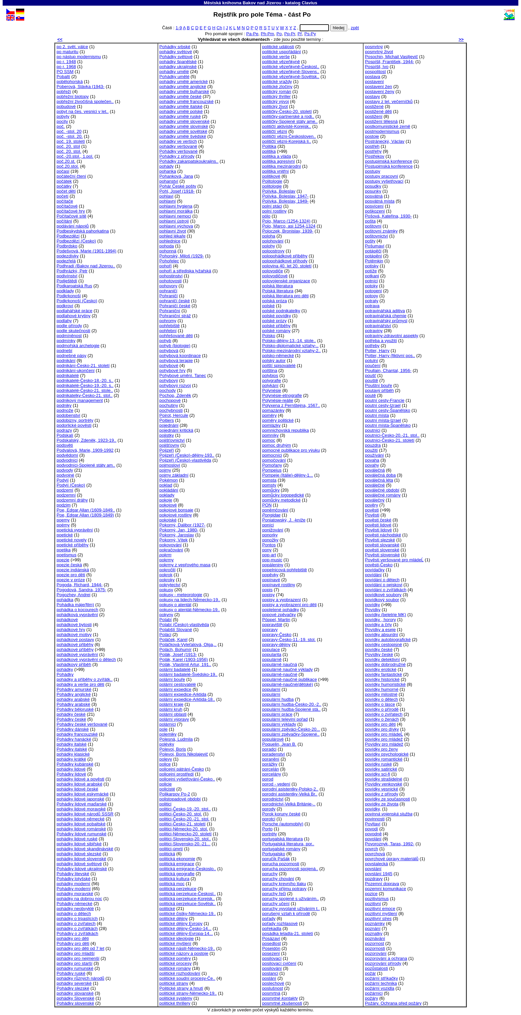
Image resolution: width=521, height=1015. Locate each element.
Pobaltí (63, 76)
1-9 (179, 27)
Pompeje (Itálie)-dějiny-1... (287, 475)
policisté (167, 788)
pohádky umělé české (180, 96)
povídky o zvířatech (383, 714)
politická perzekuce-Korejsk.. (187, 898)
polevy (165, 759)
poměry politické (278, 420)
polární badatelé (175, 669)
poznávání (375, 938)
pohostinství (171, 275)
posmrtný (374, 46)
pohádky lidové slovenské (81, 858)
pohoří (165, 265)
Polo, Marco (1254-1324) (286, 221)
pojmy (165, 470)
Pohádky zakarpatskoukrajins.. (189, 161)
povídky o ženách (382, 719)
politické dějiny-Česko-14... (185, 928)
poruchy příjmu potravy (284, 888)
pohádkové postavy (75, 639)
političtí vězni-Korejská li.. (286, 141)
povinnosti (374, 818)
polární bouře (172, 679)
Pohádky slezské (72, 988)
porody (268, 808)
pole (163, 729)
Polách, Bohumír (175, 649)
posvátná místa (379, 201)
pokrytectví (169, 584)
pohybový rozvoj (175, 385)
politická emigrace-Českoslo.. (187, 868)
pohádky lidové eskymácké (82, 793)
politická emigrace (176, 863)
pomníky (270, 435)
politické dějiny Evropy (181, 923)
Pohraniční (169, 310)
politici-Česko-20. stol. (180, 813)
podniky (63, 405)
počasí (62, 171)
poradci (269, 749)
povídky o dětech (381, 699)
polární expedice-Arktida (182, 694)
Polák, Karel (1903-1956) (183, 659)
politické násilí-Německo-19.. (187, 948)
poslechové (273, 983)
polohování (272, 240)
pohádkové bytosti (74, 624)
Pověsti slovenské (382, 554)
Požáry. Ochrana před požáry (393, 1003)
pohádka (64, 599)
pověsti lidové (378, 524)
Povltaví (372, 823)
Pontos (269, 544)
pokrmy (166, 559)
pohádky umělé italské (181, 106)
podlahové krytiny (73, 315)
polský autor (274, 360)
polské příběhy (276, 325)
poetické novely (71, 539)
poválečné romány (382, 495)
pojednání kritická (176, 430)
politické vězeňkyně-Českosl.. (290, 66)
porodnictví (272, 798)
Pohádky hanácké (73, 739)
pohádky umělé (174, 71)
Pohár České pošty (177, 186)
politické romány (175, 968)
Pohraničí (168, 295)
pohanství (168, 181)
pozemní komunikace (385, 888)
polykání (270, 385)
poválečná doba (380, 475)
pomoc (268, 440)
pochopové (170, 400)
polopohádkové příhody (284, 260)
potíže (371, 270)
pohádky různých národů (80, 978)
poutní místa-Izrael (383, 420)
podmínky (65, 340)
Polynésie (271, 390)
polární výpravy (174, 719)
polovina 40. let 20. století (287, 265)
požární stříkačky (381, 978)
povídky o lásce (380, 704)
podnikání (65, 360)
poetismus (66, 554)
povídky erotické (380, 669)
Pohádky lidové (71, 774)
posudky (373, 186)
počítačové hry (70, 211)
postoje (372, 136)
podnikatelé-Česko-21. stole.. (84, 390)
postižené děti (378, 111)
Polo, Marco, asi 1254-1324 (288, 226)
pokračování (171, 549)
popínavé (271, 579)
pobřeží (63, 91)
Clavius (309, 2)
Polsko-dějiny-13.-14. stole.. (289, 340)
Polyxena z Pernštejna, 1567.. (291, 405)
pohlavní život (172, 231)
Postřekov (374, 156)
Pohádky (64, 674)
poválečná (375, 470)
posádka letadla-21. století (287, 933)
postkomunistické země (387, 126)
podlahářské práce (74, 310)
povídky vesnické (381, 788)
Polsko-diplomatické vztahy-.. (290, 345)
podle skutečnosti (73, 330)
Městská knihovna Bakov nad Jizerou (242, 2)
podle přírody (69, 325)
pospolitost (375, 71)
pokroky (167, 579)
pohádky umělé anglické (182, 86)
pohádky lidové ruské (76, 838)
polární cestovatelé (177, 684)
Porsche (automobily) (282, 823)
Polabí (165, 619)
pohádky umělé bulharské (184, 91)
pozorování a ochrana (386, 958)
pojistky (166, 435)
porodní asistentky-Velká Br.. (289, 793)
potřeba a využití (381, 340)
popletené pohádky (280, 609)
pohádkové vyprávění (77, 654)
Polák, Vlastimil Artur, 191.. (185, 664)
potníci (371, 280)
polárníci (167, 724)
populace (271, 649)
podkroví (64, 305)
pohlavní (167, 201)
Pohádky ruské (70, 973)
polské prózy (274, 320)
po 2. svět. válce (72, 46)
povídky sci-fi (377, 774)
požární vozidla (379, 988)
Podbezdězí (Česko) (76, 240)
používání (374, 455)
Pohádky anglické (73, 694)
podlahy (64, 320)
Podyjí (62, 480)
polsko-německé (278, 355)
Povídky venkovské (383, 784)
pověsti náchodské (383, 534)
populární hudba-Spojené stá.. (291, 709)
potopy (371, 295)
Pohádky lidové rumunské (81, 833)
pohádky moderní (73, 883)
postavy (372, 96)
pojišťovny (169, 445)
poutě (370, 395)
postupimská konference (388, 161)
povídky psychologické (386, 754)
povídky (372, 604)
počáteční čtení (71, 176)
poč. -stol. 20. (69, 136)
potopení (373, 290)
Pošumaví (374, 245)
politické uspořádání (281, 51)
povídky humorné (381, 689)
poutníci (372, 430)
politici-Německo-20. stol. (183, 828)
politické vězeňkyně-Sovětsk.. (290, 76)
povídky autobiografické (388, 639)
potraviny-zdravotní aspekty (391, 335)
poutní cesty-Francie (384, 400)
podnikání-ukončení (75, 370)
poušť (370, 375)
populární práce (277, 714)
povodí (371, 828)
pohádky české (70, 714)
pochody (167, 390)
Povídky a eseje (380, 629)
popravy (270, 629)
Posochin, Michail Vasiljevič (391, 56)
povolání (373, 838)
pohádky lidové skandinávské (84, 848)
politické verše (276, 56)
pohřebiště (169, 325)
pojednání (169, 425)
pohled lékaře (172, 235)
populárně (271, 659)
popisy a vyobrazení (281, 599)
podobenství (68, 415)
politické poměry (175, 958)
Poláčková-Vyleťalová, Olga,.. (188, 644)
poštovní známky (381, 231)
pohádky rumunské (74, 968)
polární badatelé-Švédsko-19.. (188, 674)
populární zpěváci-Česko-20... (291, 729)
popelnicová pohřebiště (284, 569)
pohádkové (67, 619)
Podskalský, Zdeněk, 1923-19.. (86, 440)
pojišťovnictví (172, 440)
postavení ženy (379, 91)
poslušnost (272, 988)
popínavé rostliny (278, 584)
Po (279, 33)
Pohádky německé (74, 903)
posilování (272, 968)
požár (370, 973)
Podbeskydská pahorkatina (82, 231)
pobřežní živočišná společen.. (85, 101)
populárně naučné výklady (287, 669)
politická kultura (174, 878)
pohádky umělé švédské (182, 136)
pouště (371, 380)
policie (165, 784)
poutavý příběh (379, 390)
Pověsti (372, 514)
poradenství (273, 754)
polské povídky (276, 315)
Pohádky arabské (73, 704)
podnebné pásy (71, 355)
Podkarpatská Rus (74, 285)
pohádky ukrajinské (178, 66)
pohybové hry (172, 370)
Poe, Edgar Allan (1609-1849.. (85, 509)
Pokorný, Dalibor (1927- (182, 524)
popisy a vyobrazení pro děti (289, 604)
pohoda (166, 245)
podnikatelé (67, 375)
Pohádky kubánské (74, 764)
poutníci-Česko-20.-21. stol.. (392, 435)
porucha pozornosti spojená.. (290, 868)
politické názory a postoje (183, 953)
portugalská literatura (282, 838)
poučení (372, 365)
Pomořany (272, 465)
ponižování (272, 529)
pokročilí (167, 569)
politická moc (172, 883)
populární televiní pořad (285, 719)
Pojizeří (166, 450)
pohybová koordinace (180, 355)
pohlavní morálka (176, 211)
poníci (268, 524)
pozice (371, 893)
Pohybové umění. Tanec (182, 375)
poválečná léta (379, 480)
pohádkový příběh (73, 664)
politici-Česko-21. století (182, 823)
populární (271, 694)
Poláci (165, 634)
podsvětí (64, 445)
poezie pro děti (70, 574)
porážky (269, 764)
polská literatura (277, 285)
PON (266, 505)
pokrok (165, 574)
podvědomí (67, 455)
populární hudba (278, 699)
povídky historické (382, 679)
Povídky (372, 609)
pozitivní (373, 903)
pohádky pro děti (72, 938)
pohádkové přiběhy (74, 644)
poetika (63, 549)
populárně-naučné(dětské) (287, 684)
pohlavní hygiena (175, 206)
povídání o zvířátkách (385, 589)
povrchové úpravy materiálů (391, 858)
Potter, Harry (377, 350)
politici (165, 803)
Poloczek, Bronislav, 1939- (287, 231)
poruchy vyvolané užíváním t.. (291, 908)
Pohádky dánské (72, 729)
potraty (371, 300)
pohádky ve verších (178, 141)
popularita (271, 654)
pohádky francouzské (77, 734)
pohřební (168, 330)
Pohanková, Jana (176, 176)
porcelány (271, 774)
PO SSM (64, 71)
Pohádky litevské (72, 873)
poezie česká (69, 564)
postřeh (372, 146)
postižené (374, 106)
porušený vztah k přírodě (286, 913)
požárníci (373, 993)
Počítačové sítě (71, 216)
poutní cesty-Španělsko (387, 410)
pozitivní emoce (380, 908)
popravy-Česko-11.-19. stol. (289, 639)
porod (267, 779)
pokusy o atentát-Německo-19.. (189, 609)
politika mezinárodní (281, 166)
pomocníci (272, 455)
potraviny (373, 330)
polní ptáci (272, 206)
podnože (64, 410)
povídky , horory (380, 619)
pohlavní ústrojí (174, 221)
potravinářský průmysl (386, 320)
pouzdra (372, 445)
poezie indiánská (72, 569)
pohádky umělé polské (181, 111)
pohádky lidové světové (79, 863)
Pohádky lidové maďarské (81, 803)
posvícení (374, 206)
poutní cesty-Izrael (382, 405)
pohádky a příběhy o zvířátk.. (84, 679)
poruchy (270, 873)
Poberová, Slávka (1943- (80, 86)
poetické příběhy (72, 544)
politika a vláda (276, 156)
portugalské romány (281, 848)
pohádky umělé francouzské (186, 101)
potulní (371, 360)
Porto (267, 828)
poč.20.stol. (67, 166)
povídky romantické (383, 759)
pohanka (167, 171)
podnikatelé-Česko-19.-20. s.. (84, 385)
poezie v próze (70, 579)
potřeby (372, 345)
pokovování (170, 544)
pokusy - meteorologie (180, 594)
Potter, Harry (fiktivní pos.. (390, 355)
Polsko (268, 335)
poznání (372, 928)
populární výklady (279, 724)
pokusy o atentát (175, 604)
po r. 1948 (66, 61)
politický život (275, 106)
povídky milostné (381, 694)
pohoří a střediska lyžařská (185, 270)
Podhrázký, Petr (71, 270)
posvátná (373, 196)
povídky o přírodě (381, 709)
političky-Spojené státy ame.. (290, 121)
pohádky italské (71, 744)
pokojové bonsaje (176, 509)
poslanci (270, 973)
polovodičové (275, 275)
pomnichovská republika (285, 430)
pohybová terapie (176, 360)
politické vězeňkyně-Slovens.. (290, 71)
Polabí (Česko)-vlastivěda (184, 624)
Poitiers (166, 420)
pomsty (269, 485)
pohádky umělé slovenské (184, 121)
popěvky (270, 574)
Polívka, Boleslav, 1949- (285, 201)
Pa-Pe (252, 33)
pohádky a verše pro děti (80, 684)
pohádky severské (74, 983)
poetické (64, 534)
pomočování (274, 460)
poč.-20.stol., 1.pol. (74, 156)
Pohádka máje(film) (75, 604)
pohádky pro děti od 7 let (80, 948)
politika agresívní (278, 161)
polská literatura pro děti (285, 295)
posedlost (271, 943)
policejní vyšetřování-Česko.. (187, 779)
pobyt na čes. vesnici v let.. (82, 111)
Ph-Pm (267, 33)
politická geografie (177, 873)
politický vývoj (275, 101)
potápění (373, 255)
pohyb (165, 340)
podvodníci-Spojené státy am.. (85, 465)
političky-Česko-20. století (287, 111)
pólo (266, 216)
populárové (273, 739)
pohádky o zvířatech (75, 923)
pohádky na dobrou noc (79, 898)
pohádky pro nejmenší (77, 958)
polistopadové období (180, 798)
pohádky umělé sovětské (183, 131)
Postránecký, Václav (384, 141)
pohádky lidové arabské (79, 784)
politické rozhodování (179, 973)
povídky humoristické (385, 684)
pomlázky (271, 425)
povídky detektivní (382, 659)
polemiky (168, 734)
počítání (64, 221)
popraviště (272, 624)
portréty (269, 833)
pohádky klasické (73, 754)
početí (62, 196)
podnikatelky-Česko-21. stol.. (84, 395)
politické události (278, 46)
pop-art (269, 554)
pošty (370, 240)
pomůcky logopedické (283, 495)
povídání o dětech (382, 579)
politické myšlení (175, 943)
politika (269, 151)
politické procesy (175, 963)
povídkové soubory (383, 594)
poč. (60, 126)
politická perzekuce (178, 888)
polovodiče (272, 270)
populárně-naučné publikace (289, 679)
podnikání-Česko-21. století (83, 365)
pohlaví (166, 196)
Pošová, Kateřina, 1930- (388, 216)
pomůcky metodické (281, 500)
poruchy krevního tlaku (284, 883)
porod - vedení (276, 784)
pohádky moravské (74, 893)
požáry (371, 998)
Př (300, 33)
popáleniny (272, 564)
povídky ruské (378, 764)
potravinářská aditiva (385, 310)
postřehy (373, 151)
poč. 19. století (70, 141)
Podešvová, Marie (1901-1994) (86, 250)
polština (269, 370)
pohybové (168, 365)
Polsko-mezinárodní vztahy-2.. (291, 350)
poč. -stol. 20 (68, 131)
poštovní (373, 226)
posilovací (271, 958)
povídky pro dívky (382, 729)
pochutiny (168, 405)
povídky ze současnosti (387, 798)
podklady (65, 290)
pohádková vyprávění (77, 614)
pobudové (66, 106)
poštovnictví (376, 235)
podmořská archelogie (77, 345)
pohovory (168, 285)
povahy (372, 465)
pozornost (374, 943)
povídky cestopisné (383, 644)
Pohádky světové (176, 56)
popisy (268, 594)
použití (371, 450)
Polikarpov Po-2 (174, 793)
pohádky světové (175, 51)
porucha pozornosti (280, 863)
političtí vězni (274, 131)
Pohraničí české (174, 305)
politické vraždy (277, 81)
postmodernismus (382, 131)
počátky (63, 186)
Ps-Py (310, 33)
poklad (165, 485)
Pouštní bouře (378, 385)
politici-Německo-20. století (185, 833)
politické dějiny (173, 918)
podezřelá (66, 260)
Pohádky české (71, 719)
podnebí (64, 350)
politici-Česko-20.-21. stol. (184, 818)
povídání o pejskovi (383, 584)
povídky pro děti (380, 724)
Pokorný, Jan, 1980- (178, 529)
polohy (268, 245)
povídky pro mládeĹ (384, 734)
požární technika (381, 983)
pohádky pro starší (74, 963)
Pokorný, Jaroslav (176, 534)
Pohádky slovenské (75, 1003)
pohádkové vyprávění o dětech (86, 659)
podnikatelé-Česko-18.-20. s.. (84, 380)
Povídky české (379, 654)
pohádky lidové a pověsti (80, 779)
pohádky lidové (70, 769)
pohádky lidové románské (81, 828)
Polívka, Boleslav (278, 191)
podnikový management (79, 400)
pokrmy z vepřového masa (185, 564)
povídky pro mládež (384, 739)
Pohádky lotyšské (73, 878)
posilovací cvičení (279, 963)
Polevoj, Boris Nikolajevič (183, 754)
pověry (371, 505)
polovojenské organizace (286, 280)
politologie (272, 186)
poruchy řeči (274, 893)
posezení (271, 953)
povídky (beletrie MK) (385, 614)
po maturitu (67, 51)
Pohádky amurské (73, 689)
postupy (372, 171)
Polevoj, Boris (172, 749)
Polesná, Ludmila (176, 739)
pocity (62, 121)
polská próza (274, 300)
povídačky (374, 569)
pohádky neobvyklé (75, 908)
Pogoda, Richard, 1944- (79, 584)
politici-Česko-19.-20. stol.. (185, 808)
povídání (373, 574)
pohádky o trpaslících (77, 918)
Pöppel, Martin (276, 619)
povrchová (375, 853)
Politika (269, 146)
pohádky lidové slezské (78, 853)
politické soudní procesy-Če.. (187, 978)
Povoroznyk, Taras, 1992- (389, 843)
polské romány (276, 330)
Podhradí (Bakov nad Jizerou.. (85, 265)
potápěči (373, 250)
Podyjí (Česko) (70, 485)
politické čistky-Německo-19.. (187, 913)
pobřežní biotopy (72, 96)
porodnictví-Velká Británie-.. (288, 803)
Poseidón (271, 948)
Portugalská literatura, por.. (288, 843)
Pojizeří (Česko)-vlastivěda (185, 460)
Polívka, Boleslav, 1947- (285, 196)
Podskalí (64, 435)
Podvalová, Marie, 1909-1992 (84, 450)
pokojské (168, 519)
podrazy (64, 430)
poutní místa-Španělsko (388, 425)
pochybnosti (171, 410)
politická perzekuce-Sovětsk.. (187, 903)
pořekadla (271, 928)
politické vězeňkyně (281, 61)
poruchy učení (275, 903)
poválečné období (382, 490)
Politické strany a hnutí (181, 988)
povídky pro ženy (381, 749)
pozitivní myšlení (381, 913)
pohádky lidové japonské (80, 798)
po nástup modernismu (78, 56)
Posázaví (271, 938)
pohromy (167, 320)
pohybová (168, 350)
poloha (268, 235)
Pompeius (271, 470)
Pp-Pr (289, 33)
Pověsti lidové (378, 529)
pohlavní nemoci (175, 216)
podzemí (64, 490)
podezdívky (67, 255)
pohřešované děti (176, 335)
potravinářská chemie (385, 315)
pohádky (64, 669)
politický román (276, 91)
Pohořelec (169, 260)
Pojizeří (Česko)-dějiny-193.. (186, 455)
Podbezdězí (67, 235)
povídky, (373, 808)
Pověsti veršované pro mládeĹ (394, 559)
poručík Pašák (276, 858)
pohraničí (168, 290)
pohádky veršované (178, 146)
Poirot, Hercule (173, 415)
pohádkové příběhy (75, 649)
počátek (64, 181)
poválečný (374, 500)
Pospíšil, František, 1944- (389, 61)
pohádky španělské (178, 61)
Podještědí (66, 280)
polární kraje (171, 704)
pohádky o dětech (73, 913)
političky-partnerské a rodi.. (288, 116)
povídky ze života (381, 803)
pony (266, 549)
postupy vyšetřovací (384, 181)
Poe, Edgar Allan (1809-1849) (85, 514)
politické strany (173, 983)
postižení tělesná (381, 121)
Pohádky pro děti (72, 943)
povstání (373, 868)
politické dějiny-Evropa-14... (186, 933)
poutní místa (377, 415)
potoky (371, 285)
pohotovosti (170, 280)
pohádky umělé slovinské (183, 126)
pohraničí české (174, 300)
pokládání (168, 490)
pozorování (375, 953)
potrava (372, 305)
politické (167, 908)
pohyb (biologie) (174, 345)
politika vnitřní (275, 171)
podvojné (65, 475)
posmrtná (271, 993)
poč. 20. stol (68, 146)
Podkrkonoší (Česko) (76, 300)
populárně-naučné (279, 674)
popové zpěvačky (279, 614)
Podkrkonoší (68, 295)
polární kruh (170, 709)
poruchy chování (278, 878)
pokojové (168, 505)
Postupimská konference (389, 166)
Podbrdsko (66, 245)
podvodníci (66, 460)
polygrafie (271, 380)
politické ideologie (176, 938)
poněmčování (275, 509)
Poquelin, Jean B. (279, 744)
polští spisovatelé (279, 365)
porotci (268, 818)
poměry (269, 415)
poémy (62, 524)
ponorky (270, 534)
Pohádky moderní (73, 888)
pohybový (168, 380)
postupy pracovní (381, 176)
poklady (166, 495)
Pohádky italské (71, 749)
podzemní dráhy (72, 500)
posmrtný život (379, 51)
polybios (270, 375)
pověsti (372, 509)
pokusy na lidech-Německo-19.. (190, 599)
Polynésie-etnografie (282, 395)
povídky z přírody (381, 793)
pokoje (165, 500)
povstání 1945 (378, 873)
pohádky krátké (71, 759)
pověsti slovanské (382, 544)
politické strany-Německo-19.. (188, 993)
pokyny (166, 614)
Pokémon (168, 480)
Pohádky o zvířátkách (77, 933)
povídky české (378, 649)
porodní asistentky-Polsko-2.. (290, 788)
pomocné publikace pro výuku (291, 450)
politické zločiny (277, 86)
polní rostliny (274, 211)
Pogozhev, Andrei (73, 594)
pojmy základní (173, 475)
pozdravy (373, 878)
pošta (370, 221)
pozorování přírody (383, 963)
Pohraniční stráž (175, 315)
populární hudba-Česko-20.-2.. (291, 704)
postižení (373, 116)
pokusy (166, 589)
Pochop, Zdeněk (175, 395)
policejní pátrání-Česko (181, 769)
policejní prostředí (176, 774)
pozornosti (375, 948)
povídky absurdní (381, 634)
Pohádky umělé (174, 76)
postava (372, 76)
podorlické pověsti (73, 425)
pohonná (167, 250)
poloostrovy (273, 250)
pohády (166, 166)
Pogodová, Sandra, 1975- (81, 589)
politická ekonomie (177, 858)
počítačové (66, 206)
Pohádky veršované (178, 151)
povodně (373, 833)
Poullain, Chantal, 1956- (388, 370)
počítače (64, 201)
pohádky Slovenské (75, 998)
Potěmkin (374, 260)
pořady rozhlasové (280, 923)
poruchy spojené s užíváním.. (290, 898)
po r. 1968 (66, 66)
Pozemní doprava (382, 883)
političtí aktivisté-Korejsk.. (286, 126)
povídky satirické (381, 769)
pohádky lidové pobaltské (80, 823)
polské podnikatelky (281, 310)
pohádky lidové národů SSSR (84, 813)
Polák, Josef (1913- (178, 654)
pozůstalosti (376, 968)
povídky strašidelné (383, 779)
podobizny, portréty (74, 420)
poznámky (375, 923)
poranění (270, 759)
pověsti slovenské (382, 549)
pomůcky (270, 490)
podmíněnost (69, 335)
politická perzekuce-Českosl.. (187, 893)
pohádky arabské (73, 699)
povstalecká (376, 863)
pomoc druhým (276, 445)
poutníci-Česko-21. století (389, 440)
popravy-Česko (276, 634)
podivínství (66, 275)
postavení (374, 81)
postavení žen (378, 86)
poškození (375, 211)
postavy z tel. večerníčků (389, 101)
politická (167, 853)
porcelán (270, 769)
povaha (372, 460)
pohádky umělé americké (183, 81)
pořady (268, 918)
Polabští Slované (175, 629)
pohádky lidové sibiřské (79, 843)
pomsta (269, 480)
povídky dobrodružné (385, 664)
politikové (271, 176)
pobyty (62, 116)
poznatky (373, 933)
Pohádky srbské (174, 46)
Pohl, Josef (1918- (177, 191)
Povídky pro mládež (384, 744)
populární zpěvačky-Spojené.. (291, 734)
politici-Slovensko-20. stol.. (185, 838)
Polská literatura (277, 290)
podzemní (66, 495)
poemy (62, 519)
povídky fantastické (383, 674)
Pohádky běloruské (75, 709)
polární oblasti (173, 714)
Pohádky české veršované (81, 724)
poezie (62, 559)
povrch (371, 848)
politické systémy (175, 998)
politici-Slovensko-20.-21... (185, 843)
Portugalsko (273, 853)
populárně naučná (279, 664)
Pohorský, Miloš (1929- (181, 255)
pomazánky (273, 410)
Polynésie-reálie (277, 400)
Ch (219, 27)
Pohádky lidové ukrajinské (81, 868)
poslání (269, 978)
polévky (166, 744)
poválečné (375, 485)
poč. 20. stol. (68, 151)
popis (267, 589)
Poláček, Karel (173, 639)
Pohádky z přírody (177, 156)
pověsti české (378, 519)
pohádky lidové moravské (81, 808)
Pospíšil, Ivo (376, 66)
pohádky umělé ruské (180, 116)
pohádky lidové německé (80, 818)
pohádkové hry (70, 629)
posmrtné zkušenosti (282, 1003)
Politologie (272, 181)
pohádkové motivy (74, 634)
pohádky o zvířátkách (77, 928)
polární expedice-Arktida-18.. (187, 699)
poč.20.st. (65, 161)
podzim (63, 505)
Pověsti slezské (380, 539)
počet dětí (66, 191)
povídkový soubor (382, 599)
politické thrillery (174, 1003)
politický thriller (276, 96)
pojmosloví (169, 465)
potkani (372, 275)
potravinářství (378, 325)
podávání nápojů (72, 226)
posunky (373, 191)
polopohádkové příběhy (284, 255)
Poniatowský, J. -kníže (283, 519)
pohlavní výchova (176, 226)
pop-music (272, 559)
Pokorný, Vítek (173, 539)
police (165, 764)
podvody (64, 470)
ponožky (270, 539)
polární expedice (175, 689)
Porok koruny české (281, 813)
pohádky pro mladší (75, 953)
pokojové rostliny (175, 514)
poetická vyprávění (74, 529)
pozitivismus (376, 898)
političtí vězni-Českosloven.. (289, 136)
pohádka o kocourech (77, 609)
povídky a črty (378, 624)
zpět (355, 27)
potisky (371, 265)
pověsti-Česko (378, 564)
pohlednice (169, 240)
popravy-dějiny (276, 644)
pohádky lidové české (77, 788)
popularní (271, 689)
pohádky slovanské (75, 993)
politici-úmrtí (171, 848)
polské (268, 305)
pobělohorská (69, 81)
